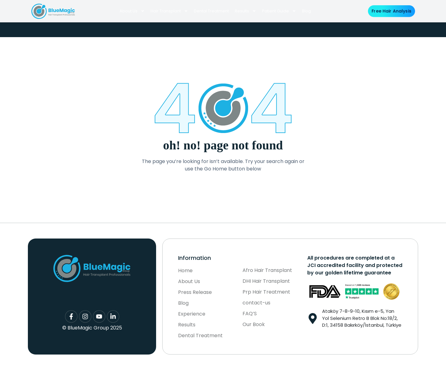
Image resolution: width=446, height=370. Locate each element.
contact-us (256, 303)
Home (185, 271)
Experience (191, 314)
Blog (306, 11)
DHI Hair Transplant (266, 281)
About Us (132, 11)
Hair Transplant (169, 11)
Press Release (195, 292)
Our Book (254, 324)
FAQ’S (250, 314)
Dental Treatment (211, 11)
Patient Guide (279, 11)
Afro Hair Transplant (267, 270)
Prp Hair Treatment (266, 292)
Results (245, 11)
